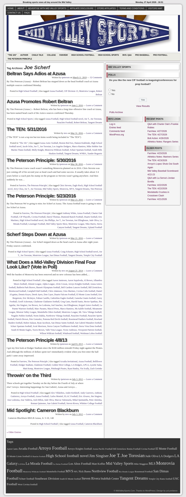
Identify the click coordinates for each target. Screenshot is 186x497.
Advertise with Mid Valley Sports (47, 8)
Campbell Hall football (37, 291)
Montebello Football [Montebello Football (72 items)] (55, 471)
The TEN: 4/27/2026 (157, 134)
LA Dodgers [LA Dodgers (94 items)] (166, 456)
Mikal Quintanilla (80, 400)
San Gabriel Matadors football (88, 323)
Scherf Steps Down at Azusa (36, 234)
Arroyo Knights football (78, 284)
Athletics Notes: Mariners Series (163, 157)
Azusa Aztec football (49, 143)
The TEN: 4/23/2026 (157, 160)
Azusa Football (56, 91)
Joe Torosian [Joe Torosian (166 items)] (133, 455)
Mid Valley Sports (50, 189)
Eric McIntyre (29, 298)
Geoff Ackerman (25, 301)
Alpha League (48, 284)
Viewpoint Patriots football (90, 330)
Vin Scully (84, 368)
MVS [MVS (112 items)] (69, 471)
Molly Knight (38, 150)
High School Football (82, 55)
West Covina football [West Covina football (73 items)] (28, 484)
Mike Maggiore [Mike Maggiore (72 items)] (141, 464)
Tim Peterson (96, 189)
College (51, 55)
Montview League (87, 91)
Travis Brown (38, 330)
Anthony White (69, 213)
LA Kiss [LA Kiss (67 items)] (21, 464)
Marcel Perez (53, 308)
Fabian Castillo (42, 298)
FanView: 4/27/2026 (157, 131)
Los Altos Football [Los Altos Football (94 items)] (79, 463)
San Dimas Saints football (62, 323)
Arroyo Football (28, 396)
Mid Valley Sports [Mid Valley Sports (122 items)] (119, 463)
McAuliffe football (83, 308)
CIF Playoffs (24, 217)
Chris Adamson (55, 291)
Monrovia (64, 189)
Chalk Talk (37, 55)
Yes (113, 90)
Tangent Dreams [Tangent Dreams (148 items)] (134, 478)
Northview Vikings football (58, 315)
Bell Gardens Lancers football (74, 287)
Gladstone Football (42, 365)
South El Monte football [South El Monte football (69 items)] (70, 479)
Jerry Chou (18, 189)
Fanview (63, 55)
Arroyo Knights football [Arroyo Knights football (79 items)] (80, 448)
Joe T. (86, 119)
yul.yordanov (171, 491)
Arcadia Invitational (68, 361)
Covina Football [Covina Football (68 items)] (148, 449)
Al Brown (88, 280)
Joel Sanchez (56, 305)
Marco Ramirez (79, 146)
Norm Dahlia (39, 315)
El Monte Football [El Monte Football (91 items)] (166, 448)
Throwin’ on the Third (29, 375)
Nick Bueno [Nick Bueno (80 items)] (84, 471)
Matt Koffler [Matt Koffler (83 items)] (98, 463)
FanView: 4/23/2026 (157, 153)
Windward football (71, 333)
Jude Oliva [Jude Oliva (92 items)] (151, 456)
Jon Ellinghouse (81, 220)
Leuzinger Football (36, 224)
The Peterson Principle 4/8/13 (37, 340)
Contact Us (14, 13)
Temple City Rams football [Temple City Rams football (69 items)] (160, 479)
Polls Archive (116, 112)
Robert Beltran (80, 122)
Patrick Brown (21, 319)
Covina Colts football (85, 291)
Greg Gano (65, 301)
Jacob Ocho (28, 146)
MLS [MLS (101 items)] (152, 463)
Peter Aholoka (95, 400)
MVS (71, 189)
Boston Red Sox (66, 143)
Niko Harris (90, 224)
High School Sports (108, 55)
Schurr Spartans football (80, 150)
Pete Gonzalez (35, 319)
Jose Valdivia (26, 400)
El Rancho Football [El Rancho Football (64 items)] (38, 456)
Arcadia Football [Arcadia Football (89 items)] (28, 448)
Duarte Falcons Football (64, 294)
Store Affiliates (106, 8)
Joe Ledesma (44, 305)
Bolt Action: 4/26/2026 (158, 138)
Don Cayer (48, 294)
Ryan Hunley (73, 368)
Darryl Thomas (53, 217)
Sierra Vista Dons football (90, 326)
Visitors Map (155, 8)
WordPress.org (116, 134)
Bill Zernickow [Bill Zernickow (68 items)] (119, 449)
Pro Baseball (142, 55)
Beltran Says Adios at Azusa (36, 73)
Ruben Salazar (29, 323)
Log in (112, 124)
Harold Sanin (77, 301)
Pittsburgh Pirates (58, 368)
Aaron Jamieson (60, 280)
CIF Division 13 (71, 91)
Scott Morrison (39, 326)
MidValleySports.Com (125, 491)
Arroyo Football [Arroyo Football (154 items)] (52, 448)
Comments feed (117, 131)
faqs (27, 13)
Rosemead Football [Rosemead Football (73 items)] (144, 471)
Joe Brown (33, 305)
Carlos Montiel (56, 396)
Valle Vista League (53, 330)
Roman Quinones (38, 403)
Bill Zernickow (95, 287)
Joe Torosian (96, 119)
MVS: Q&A (127, 55)
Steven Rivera (72, 403)
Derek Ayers (37, 294)
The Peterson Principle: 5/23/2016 (41, 196)
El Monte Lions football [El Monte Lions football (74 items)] (18, 456)
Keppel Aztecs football (89, 305)
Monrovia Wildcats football (57, 150)
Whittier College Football (91, 403)
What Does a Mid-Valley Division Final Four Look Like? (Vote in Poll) (51, 264)
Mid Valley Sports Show (56, 224)
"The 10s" (12, 55)
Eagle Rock (78, 185)
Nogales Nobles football (21, 315)
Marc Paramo (40, 308)
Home (11, 8)
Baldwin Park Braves (26, 287)
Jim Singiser (22, 305)
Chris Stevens (65, 185)
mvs (65, 133)
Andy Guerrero (87, 393)
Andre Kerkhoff (72, 393)
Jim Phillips (50, 220)
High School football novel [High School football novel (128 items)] (67, 456)
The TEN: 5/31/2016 (26, 129)
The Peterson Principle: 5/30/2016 (41, 160)
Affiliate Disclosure (81, 8)
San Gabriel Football (56, 403)
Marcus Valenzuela (63, 400)
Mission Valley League (26, 312)
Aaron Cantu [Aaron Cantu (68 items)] (12, 449)
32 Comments (96, 77)
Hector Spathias (91, 301)
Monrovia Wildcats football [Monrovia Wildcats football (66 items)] (34, 472)
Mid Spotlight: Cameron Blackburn (43, 410)
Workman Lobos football (91, 333)
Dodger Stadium (26, 365)
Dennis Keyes (25, 294)
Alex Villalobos (57, 393)
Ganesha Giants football (85, 298)
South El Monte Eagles (21, 330)
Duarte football (90, 217)
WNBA (83, 153)
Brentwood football (17, 291)
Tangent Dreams (95, 122)
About (20, 8)
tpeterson (66, 77)
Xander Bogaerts (94, 153)
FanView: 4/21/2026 (157, 199)
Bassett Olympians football (48, 287)
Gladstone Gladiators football (46, 301)
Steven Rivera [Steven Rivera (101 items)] (91, 478)
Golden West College (61, 365)
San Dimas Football (58, 255)
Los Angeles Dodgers (61, 146)
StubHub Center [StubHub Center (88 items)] (109, 478)
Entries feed (115, 127)
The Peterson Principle (20, 59)
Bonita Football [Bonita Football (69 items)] (134, 449)
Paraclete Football (65, 122)
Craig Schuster (66, 251)
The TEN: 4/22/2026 (157, 188)
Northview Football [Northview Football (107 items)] (105, 471)
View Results (143, 106)
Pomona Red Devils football (55, 319)
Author (24, 55)
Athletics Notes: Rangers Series (162, 141)
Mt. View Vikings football (90, 312)
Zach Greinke (96, 368)
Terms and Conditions (132, 8)
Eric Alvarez (84, 396)
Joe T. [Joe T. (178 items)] (115, 455)
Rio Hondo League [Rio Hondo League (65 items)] (126, 472)
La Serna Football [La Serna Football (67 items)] (60, 464)
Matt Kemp (28, 368)
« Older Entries (14, 432)
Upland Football (95, 227)
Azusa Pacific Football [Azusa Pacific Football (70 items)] (103, 449)
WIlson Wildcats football (51, 333)
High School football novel (71, 119)
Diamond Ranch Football (72, 217)
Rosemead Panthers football (81, 319)
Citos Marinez (69, 291)
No (113, 94)
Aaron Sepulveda (75, 280)
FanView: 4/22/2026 (157, 185)
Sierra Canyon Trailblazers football (62, 326)
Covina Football (38, 217)
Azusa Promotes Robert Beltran (40, 101)
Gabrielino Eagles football (62, 298)
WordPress (150, 491)
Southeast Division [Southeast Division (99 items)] (47, 478)
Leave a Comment (94, 105)
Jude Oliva (94, 220)
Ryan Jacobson (43, 323)
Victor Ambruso (70, 330)
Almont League (34, 284)
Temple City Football (93, 255)
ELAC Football (71, 396)
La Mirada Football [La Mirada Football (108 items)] (39, 463)
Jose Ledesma (13, 400)
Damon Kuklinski (82, 143)
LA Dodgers (76, 365)
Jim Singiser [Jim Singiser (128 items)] (99, 456)
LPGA (86, 365)
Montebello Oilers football (49, 312)
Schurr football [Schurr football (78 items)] (26, 478)
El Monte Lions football (86, 294)
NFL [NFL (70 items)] (76, 471)
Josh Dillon (38, 400)
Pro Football (160, 55)
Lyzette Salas (96, 365)
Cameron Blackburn (93, 424)
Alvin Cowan (61, 284)
